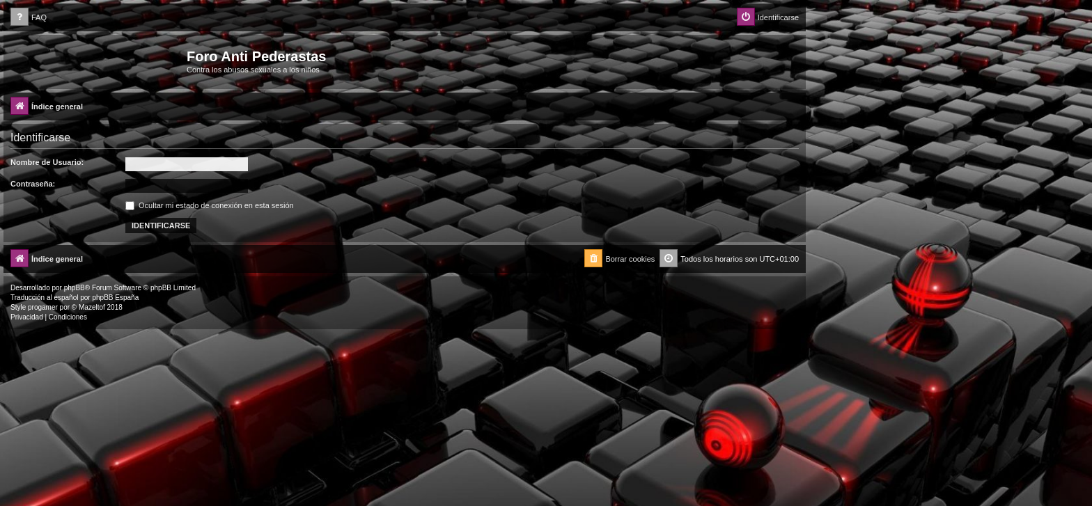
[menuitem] (28, 18)
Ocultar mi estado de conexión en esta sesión (209, 205)
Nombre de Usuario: (47, 162)
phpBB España (115, 297)
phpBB (74, 288)
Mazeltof (92, 307)
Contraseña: (32, 184)
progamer (43, 307)
